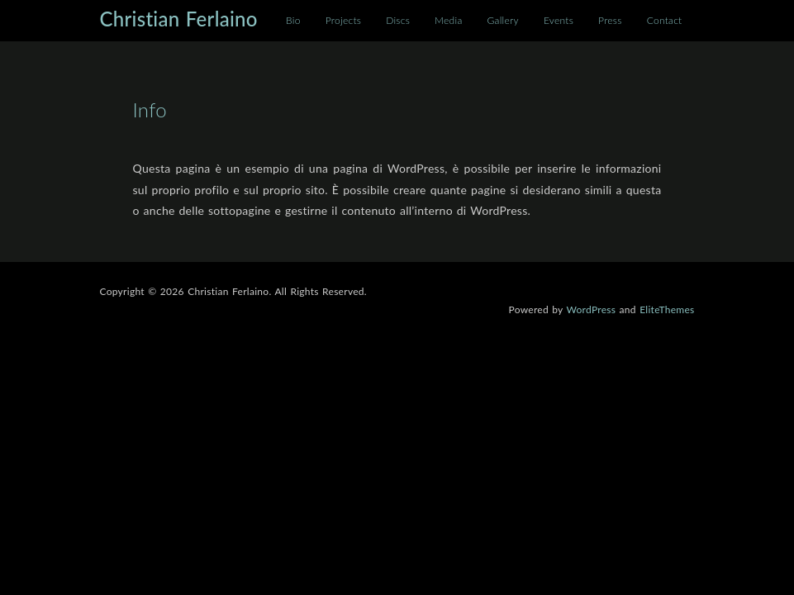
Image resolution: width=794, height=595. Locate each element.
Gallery (503, 20)
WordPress (591, 309)
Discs (398, 20)
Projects (343, 20)
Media (448, 20)
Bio (293, 20)
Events (558, 20)
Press (610, 20)
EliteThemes (666, 309)
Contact (664, 20)
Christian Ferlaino (179, 19)
